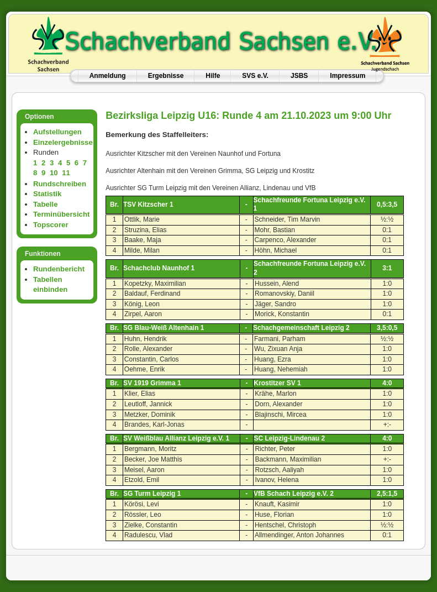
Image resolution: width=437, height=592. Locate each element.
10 (54, 173)
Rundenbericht (59, 269)
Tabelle (45, 204)
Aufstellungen (57, 132)
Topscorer (51, 225)
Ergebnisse (166, 76)
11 (66, 173)
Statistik (47, 194)
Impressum (347, 76)
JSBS (299, 76)
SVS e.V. (255, 76)
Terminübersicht (61, 214)
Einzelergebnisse (63, 142)
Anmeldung (107, 76)
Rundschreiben (59, 184)
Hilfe (213, 76)
